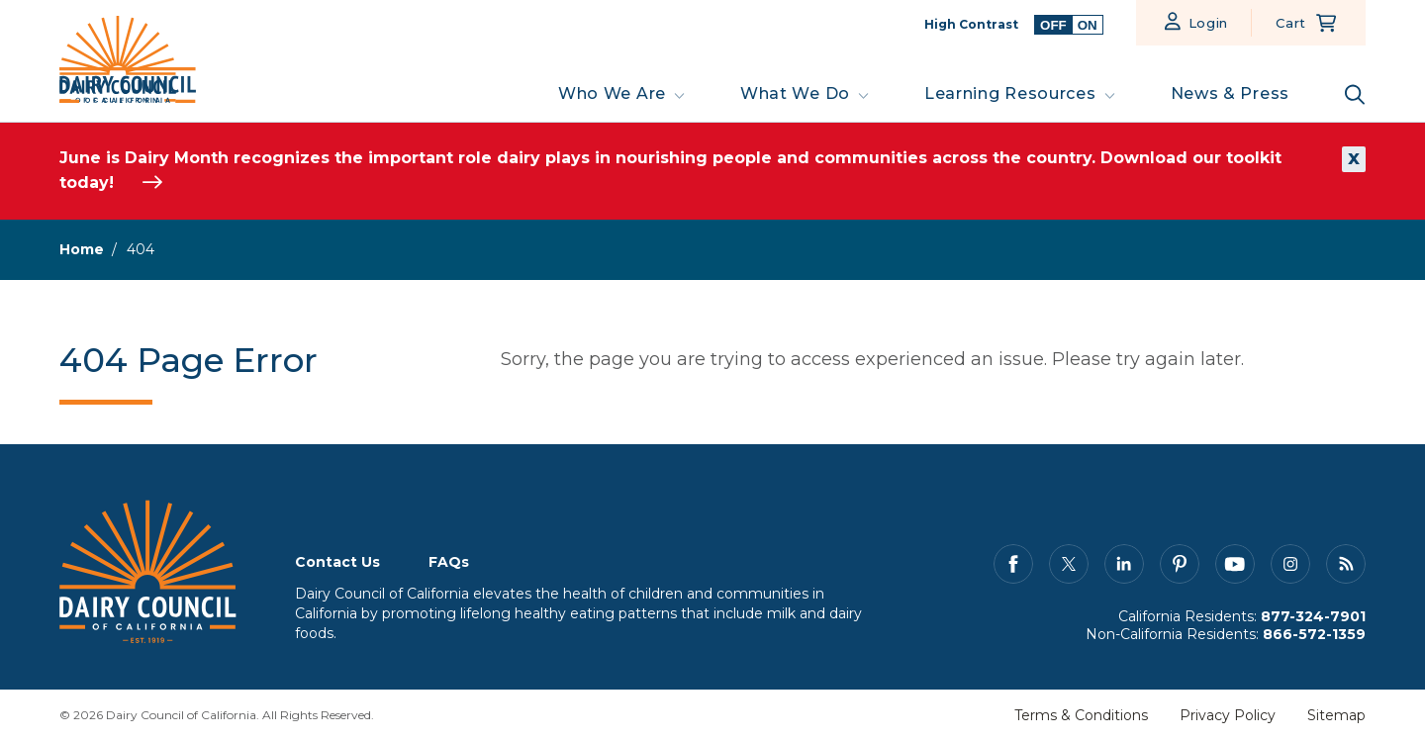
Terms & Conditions (1081, 715)
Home (81, 249)
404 (140, 249)
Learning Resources (1010, 93)
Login (1208, 23)
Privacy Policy (1228, 715)
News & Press (1230, 93)
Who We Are (612, 93)
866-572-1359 (1314, 634)
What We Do (795, 93)
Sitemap (1336, 715)
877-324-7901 (1313, 616)
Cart (1291, 23)
